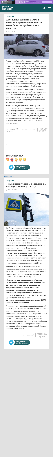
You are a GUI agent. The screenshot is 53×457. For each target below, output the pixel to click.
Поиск (44, 8)
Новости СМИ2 (9, 177)
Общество (10, 16)
